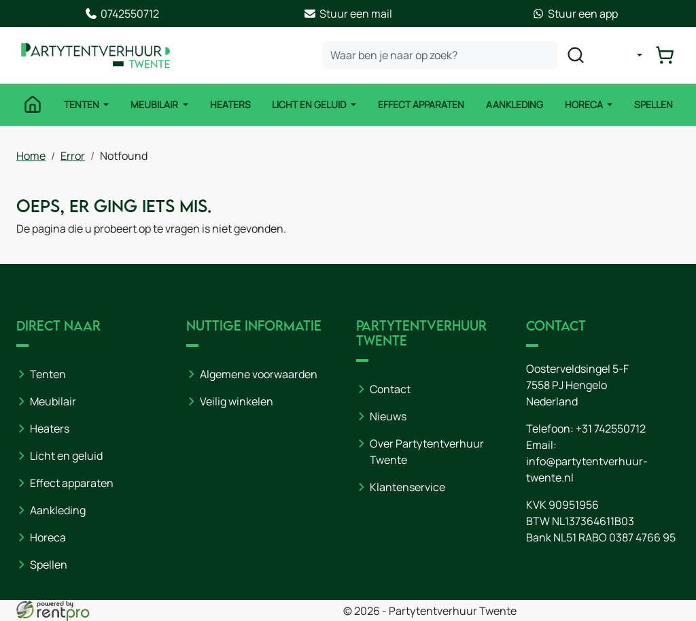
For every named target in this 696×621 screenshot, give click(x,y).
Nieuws (388, 416)
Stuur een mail (347, 13)
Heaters (229, 105)
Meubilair (154, 105)
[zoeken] (577, 55)
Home (31, 155)
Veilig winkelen (236, 401)
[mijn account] (631, 56)
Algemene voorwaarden (258, 374)
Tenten (81, 105)
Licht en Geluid (311, 105)
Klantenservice (407, 487)
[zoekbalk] (441, 55)
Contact (390, 389)
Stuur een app (575, 13)
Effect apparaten (72, 482)
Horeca (586, 105)
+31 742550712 (611, 428)
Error (72, 155)
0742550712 (121, 13)
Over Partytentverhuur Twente (427, 451)
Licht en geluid (66, 455)
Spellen (655, 105)
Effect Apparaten (421, 105)
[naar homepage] (97, 55)
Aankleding (515, 105)
